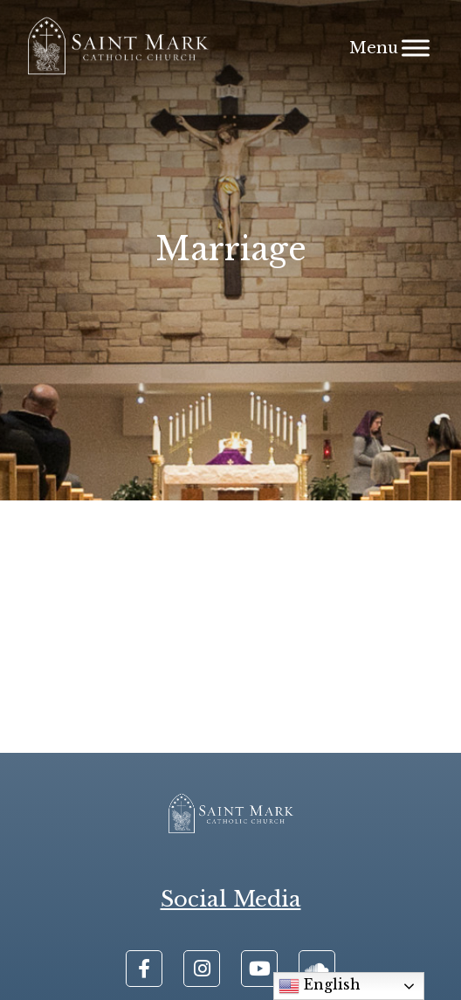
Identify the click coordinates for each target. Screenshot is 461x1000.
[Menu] (416, 47)
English (320, 986)
